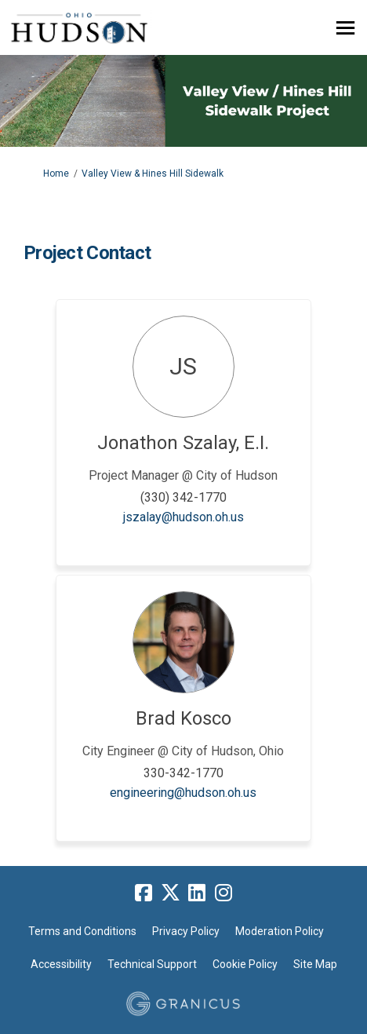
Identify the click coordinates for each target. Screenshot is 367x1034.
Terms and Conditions (82, 931)
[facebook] (143, 892)
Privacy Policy (186, 931)
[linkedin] (196, 892)
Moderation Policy (279, 931)
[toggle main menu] (345, 28)
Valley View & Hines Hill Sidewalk (152, 173)
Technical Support (152, 964)
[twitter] (170, 892)
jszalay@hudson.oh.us (183, 517)
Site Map (315, 964)
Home (56, 173)
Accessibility (61, 964)
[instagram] (223, 892)
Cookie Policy (245, 964)
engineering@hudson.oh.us (183, 792)
